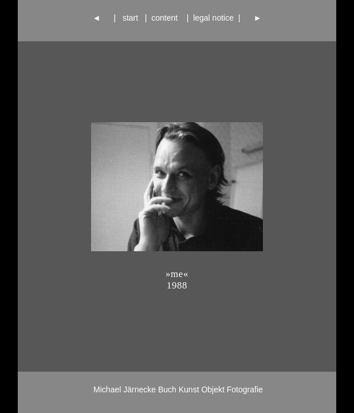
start (130, 17)
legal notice (213, 17)
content (166, 17)
